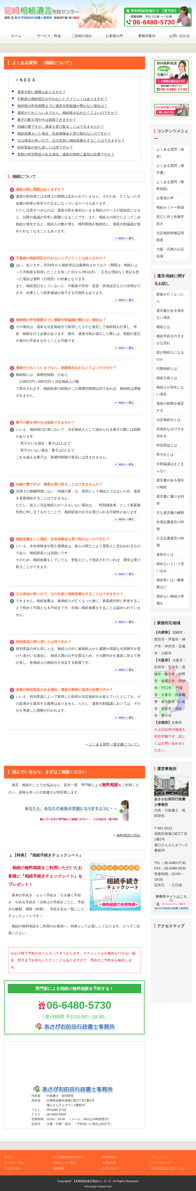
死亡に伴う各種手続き (170, 220)
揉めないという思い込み (170, 567)
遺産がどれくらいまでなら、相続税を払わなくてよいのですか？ (67, 113)
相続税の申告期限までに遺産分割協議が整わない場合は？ (62, 106)
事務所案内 (147, 36)
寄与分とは (165, 454)
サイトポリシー (161, 1162)
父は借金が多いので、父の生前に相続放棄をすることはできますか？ (71, 140)
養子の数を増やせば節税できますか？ (46, 120)
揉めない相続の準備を (170, 599)
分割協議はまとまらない (170, 467)
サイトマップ (159, 1157)
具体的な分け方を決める (170, 432)
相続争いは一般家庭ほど (170, 583)
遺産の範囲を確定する (170, 407)
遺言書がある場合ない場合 (170, 314)
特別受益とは (166, 445)
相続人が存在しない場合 (170, 390)
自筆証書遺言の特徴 (170, 525)
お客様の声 (114, 36)
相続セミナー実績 (170, 207)
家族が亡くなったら (170, 297)
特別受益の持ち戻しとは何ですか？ (45, 147)
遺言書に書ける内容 (170, 500)
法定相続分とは (168, 420)
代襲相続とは (166, 368)
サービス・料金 (49, 36)
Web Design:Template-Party (97, 1186)
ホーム (16, 36)
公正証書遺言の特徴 (170, 541)
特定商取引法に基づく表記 (168, 1168)
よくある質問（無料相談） (170, 185)
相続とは (163, 327)
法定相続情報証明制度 (170, 236)
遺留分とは (165, 554)
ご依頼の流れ (81, 36)
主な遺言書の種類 (170, 512)
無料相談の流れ (129, 835)
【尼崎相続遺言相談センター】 (92, 1181)
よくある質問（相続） (170, 153)
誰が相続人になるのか (170, 355)
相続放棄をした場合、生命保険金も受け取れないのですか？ (64, 133)
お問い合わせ (179, 36)
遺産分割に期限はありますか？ (41, 92)
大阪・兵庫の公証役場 (170, 252)
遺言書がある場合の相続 (170, 483)
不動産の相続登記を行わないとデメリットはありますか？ (62, 99)
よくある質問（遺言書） (170, 169)
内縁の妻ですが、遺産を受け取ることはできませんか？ (60, 126)
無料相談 (58, 1168)
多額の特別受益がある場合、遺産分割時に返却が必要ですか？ (65, 154)
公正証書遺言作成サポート (70, 1157)
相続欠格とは (166, 378)
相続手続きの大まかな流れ (170, 339)
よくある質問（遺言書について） (115, 744)
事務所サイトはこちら (171, 901)
